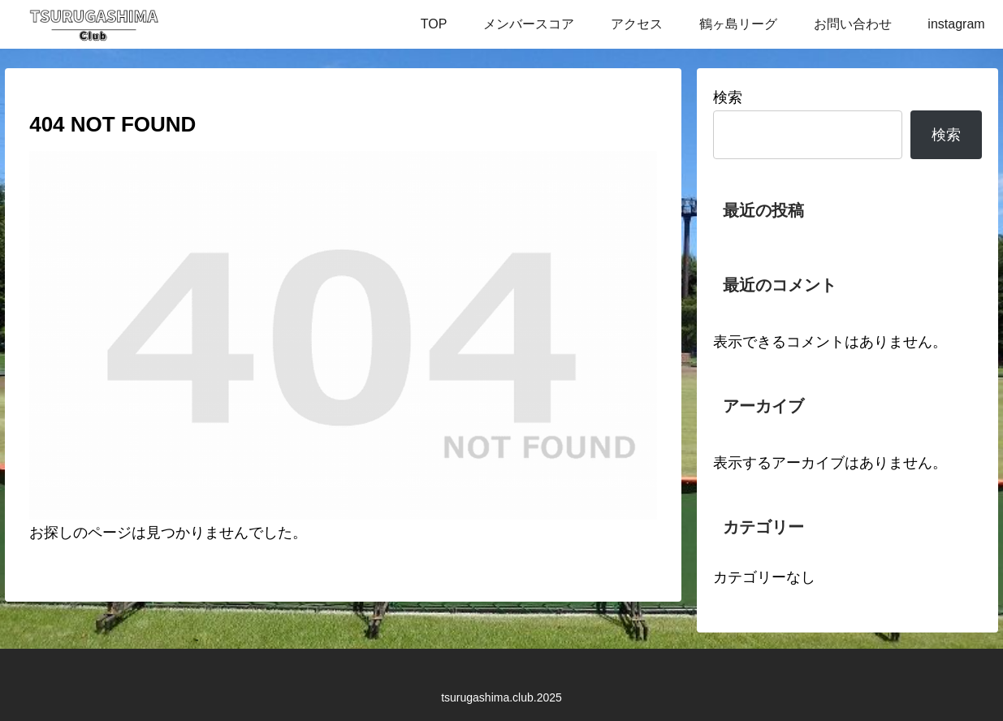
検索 (727, 97)
